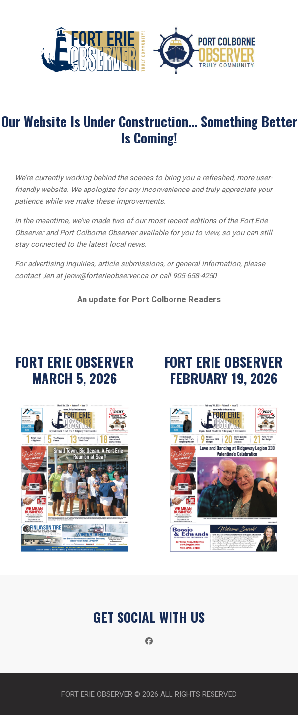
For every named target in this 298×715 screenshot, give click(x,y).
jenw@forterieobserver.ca (106, 275)
